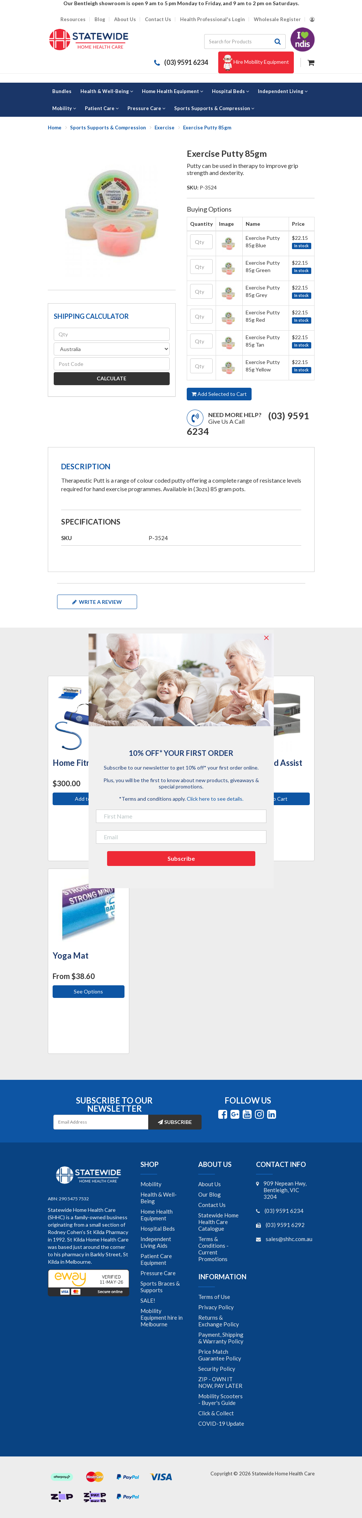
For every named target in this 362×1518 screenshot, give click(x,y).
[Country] (112, 349)
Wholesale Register (277, 19)
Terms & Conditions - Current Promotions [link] (213, 1249)
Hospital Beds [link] (157, 1228)
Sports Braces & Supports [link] (160, 1286)
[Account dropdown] (312, 19)
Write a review (97, 602)
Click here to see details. (215, 799)
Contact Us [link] (212, 1204)
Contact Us (158, 19)
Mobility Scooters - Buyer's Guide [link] (220, 1399)
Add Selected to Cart (219, 394)
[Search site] (278, 41)
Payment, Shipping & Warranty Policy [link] (220, 1338)
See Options (88, 991)
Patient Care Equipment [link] (156, 1259)
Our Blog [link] (209, 1194)
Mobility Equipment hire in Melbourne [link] (161, 1317)
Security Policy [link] (216, 1368)
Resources (73, 19)
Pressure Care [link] (158, 1273)
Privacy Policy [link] (216, 1307)
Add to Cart (274, 799)
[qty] (112, 334)
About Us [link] (209, 1184)
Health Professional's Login (212, 19)
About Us (125, 19)
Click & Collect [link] (216, 1413)
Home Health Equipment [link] (156, 1214)
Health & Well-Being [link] (158, 1197)
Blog (99, 19)
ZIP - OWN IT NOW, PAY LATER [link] (220, 1382)
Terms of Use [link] (214, 1296)
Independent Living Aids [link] (155, 1242)
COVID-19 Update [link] (221, 1423)
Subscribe (175, 1122)
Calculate (111, 378)
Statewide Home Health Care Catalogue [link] (218, 1222)
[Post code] (112, 363)
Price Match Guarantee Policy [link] (219, 1355)
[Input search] (237, 41)
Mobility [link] (151, 1184)
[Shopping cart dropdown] (311, 62)
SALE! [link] (147, 1300)
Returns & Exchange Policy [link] (218, 1320)
